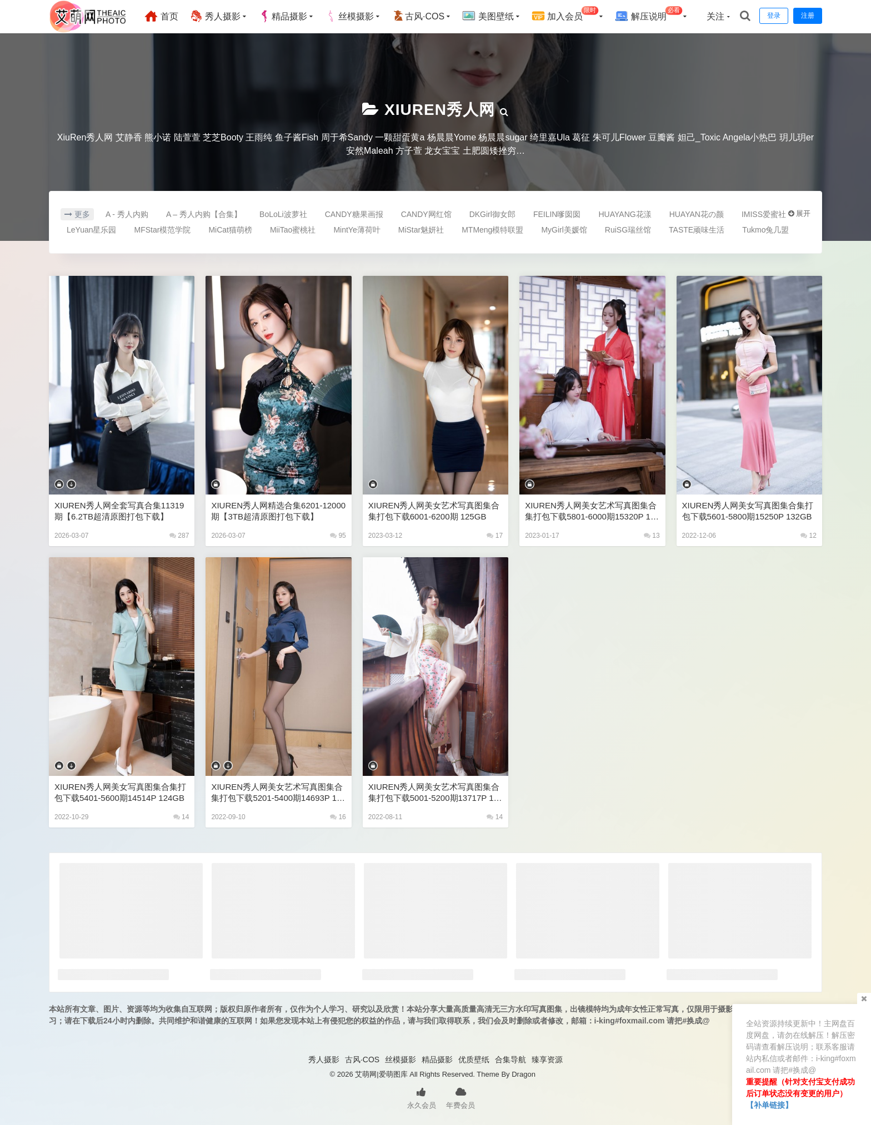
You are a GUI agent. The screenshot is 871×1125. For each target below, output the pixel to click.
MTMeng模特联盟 (492, 229)
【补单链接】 (769, 1105)
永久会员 (421, 1097)
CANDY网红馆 (426, 214)
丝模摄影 (349, 16)
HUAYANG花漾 (624, 214)
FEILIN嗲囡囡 (557, 214)
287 (179, 535)
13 (652, 535)
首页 (161, 16)
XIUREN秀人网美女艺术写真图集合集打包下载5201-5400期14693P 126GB (278, 793)
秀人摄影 (215, 16)
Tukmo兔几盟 (765, 229)
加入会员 (565, 15)
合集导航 (510, 1059)
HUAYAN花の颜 (696, 214)
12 (808, 535)
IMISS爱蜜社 (764, 214)
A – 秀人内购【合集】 (204, 214)
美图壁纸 (487, 16)
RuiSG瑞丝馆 (628, 229)
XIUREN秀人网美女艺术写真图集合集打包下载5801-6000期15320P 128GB (592, 511)
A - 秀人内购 (127, 214)
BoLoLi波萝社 (283, 214)
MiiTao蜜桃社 (293, 229)
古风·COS (418, 16)
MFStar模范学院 (162, 229)
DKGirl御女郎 (492, 214)
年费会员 (460, 1097)
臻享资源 (547, 1059)
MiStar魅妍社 (421, 229)
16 (338, 817)
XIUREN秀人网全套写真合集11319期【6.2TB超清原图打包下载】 (119, 511)
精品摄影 (282, 16)
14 (181, 817)
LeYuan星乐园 (92, 229)
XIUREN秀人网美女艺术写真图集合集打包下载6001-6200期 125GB (434, 511)
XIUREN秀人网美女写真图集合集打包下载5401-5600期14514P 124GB (120, 792)
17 (495, 535)
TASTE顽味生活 (696, 229)
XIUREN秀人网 (439, 109)
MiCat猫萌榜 (230, 229)
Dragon (523, 1074)
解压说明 (648, 15)
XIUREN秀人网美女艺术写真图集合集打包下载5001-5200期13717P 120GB (435, 793)
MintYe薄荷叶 (356, 229)
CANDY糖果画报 (354, 214)
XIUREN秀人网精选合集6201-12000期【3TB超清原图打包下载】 (278, 511)
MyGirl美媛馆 (564, 229)
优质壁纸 (473, 1059)
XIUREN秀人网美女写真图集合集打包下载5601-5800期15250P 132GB (748, 511)
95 (338, 535)
